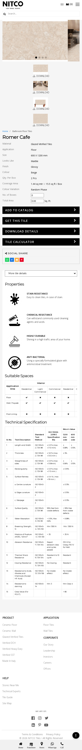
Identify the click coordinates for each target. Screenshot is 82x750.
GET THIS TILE (16, 221)
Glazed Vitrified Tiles (12, 636)
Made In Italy (9, 660)
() (69, 4)
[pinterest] (39, 725)
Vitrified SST (8, 654)
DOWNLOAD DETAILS (21, 231)
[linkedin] (33, 725)
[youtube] (46, 725)
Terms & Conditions (32, 734)
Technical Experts (11, 691)
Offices (47, 668)
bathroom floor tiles (22, 131)
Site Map (7, 703)
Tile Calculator (19, 242)
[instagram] (39, 718)
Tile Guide (7, 697)
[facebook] (33, 718)
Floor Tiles (48, 624)
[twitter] (46, 718)
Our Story (48, 644)
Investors (48, 656)
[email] (62, 4)
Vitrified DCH (9, 642)
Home (5, 131)
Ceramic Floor (9, 624)
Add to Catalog (19, 210)
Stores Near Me (10, 685)
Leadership (49, 650)
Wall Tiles (48, 630)
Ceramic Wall (9, 630)
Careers (47, 662)
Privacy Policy (53, 734)
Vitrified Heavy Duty (12, 648)
